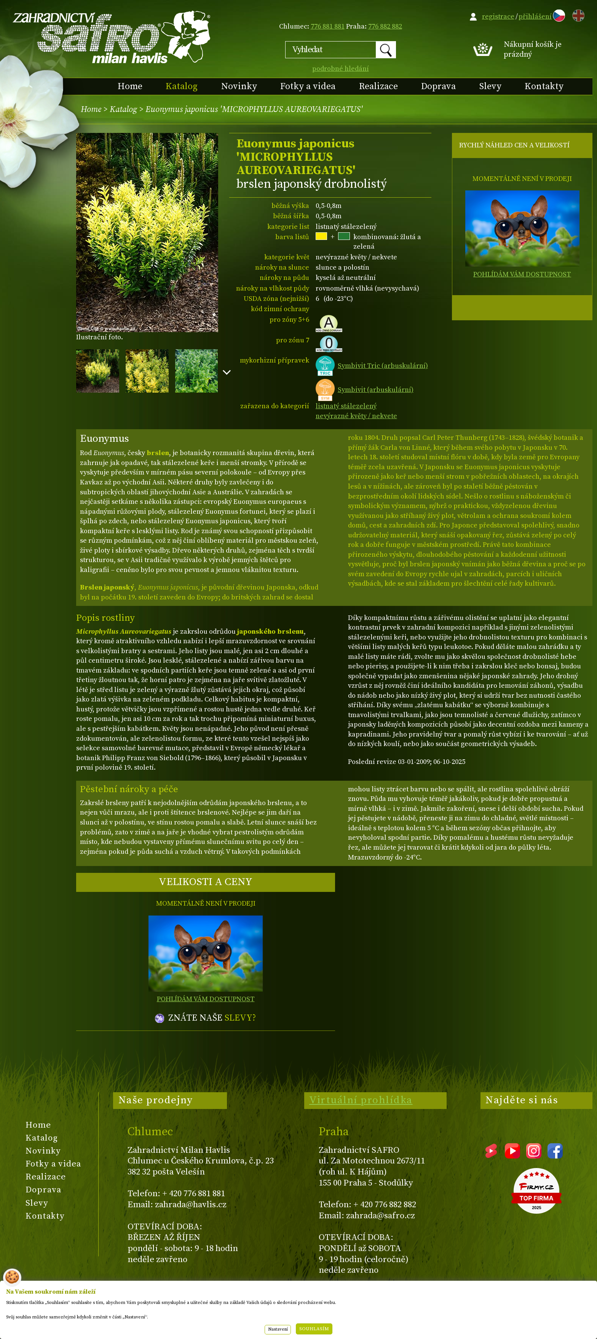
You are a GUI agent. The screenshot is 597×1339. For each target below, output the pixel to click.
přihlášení (535, 16)
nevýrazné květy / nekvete (356, 416)
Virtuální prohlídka (361, 1100)
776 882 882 (385, 26)
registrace (498, 16)
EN (576, 14)
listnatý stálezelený (346, 406)
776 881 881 (328, 26)
